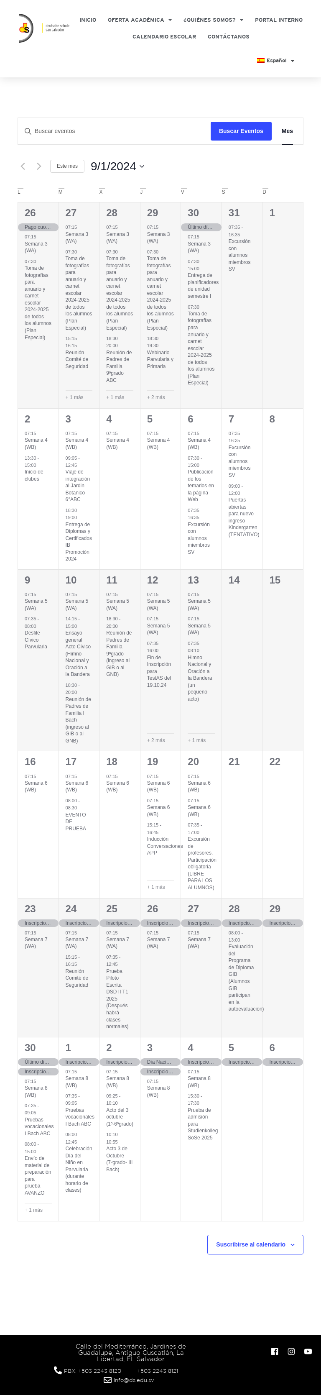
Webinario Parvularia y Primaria (160, 359)
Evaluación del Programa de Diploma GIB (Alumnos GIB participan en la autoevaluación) (246, 978)
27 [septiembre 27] (193, 908)
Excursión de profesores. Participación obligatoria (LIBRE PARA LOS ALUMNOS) (202, 863)
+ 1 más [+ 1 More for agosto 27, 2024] (75, 397)
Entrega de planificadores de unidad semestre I (203, 285)
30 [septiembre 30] (30, 1047)
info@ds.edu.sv (134, 1380)
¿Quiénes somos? (213, 20)
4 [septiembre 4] (109, 419)
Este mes (67, 166)
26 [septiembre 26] (152, 908)
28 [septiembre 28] (234, 908)
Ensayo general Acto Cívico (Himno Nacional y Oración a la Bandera (78, 653)
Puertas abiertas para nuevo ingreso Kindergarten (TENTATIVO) (244, 517)
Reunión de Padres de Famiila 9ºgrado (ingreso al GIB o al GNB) (119, 653)
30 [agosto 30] (193, 212)
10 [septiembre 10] (71, 580)
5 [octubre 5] (231, 1047)
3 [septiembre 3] (68, 419)
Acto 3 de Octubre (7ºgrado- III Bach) (119, 1159)
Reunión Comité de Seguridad (77, 359)
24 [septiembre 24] (71, 908)
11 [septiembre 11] (111, 580)
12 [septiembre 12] (152, 580)
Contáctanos (229, 36)
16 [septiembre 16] (30, 761)
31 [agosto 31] (234, 212)
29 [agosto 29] (152, 212)
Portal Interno (279, 20)
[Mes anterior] (23, 166)
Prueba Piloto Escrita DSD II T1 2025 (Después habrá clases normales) (117, 998)
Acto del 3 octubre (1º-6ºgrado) (119, 1117)
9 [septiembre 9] (27, 580)
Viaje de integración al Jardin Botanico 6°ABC (78, 485)
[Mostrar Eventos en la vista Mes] (287, 131)
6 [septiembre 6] (190, 419)
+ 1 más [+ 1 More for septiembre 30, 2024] (34, 1210)
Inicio (87, 20)
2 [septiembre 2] (27, 419)
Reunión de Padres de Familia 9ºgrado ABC (119, 366)
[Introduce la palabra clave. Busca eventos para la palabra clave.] (114, 131)
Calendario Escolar (164, 36)
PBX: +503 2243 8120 (92, 1371)
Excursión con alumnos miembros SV (240, 255)
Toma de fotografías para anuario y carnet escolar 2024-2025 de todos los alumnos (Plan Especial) (38, 302)
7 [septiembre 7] (231, 419)
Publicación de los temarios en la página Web (201, 485)
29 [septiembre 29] (274, 908)
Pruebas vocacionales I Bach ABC (39, 1126)
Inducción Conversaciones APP (165, 846)
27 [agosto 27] (71, 212)
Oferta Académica (140, 20)
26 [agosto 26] (30, 212)
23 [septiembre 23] (30, 908)
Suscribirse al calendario (250, 1244)
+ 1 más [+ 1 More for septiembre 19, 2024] (156, 887)
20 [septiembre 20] (193, 761)
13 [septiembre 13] (193, 580)
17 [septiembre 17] (71, 761)
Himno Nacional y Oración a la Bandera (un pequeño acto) (200, 678)
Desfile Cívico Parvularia (36, 640)
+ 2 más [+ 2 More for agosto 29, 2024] (156, 397)
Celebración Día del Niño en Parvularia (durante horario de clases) (79, 1169)
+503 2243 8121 (157, 1371)
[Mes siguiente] (39, 166)
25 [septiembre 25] (111, 908)
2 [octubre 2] (109, 1047)
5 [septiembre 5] (150, 419)
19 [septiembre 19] (152, 761)
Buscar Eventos (241, 131)
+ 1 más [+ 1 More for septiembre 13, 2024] (197, 740)
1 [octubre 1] (68, 1047)
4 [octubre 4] (190, 1047)
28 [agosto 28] (111, 212)
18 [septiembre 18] (111, 761)
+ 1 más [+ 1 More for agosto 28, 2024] (115, 397)
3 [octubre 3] (150, 1047)
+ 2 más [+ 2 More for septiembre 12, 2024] (156, 740)
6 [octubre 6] (272, 1047)
